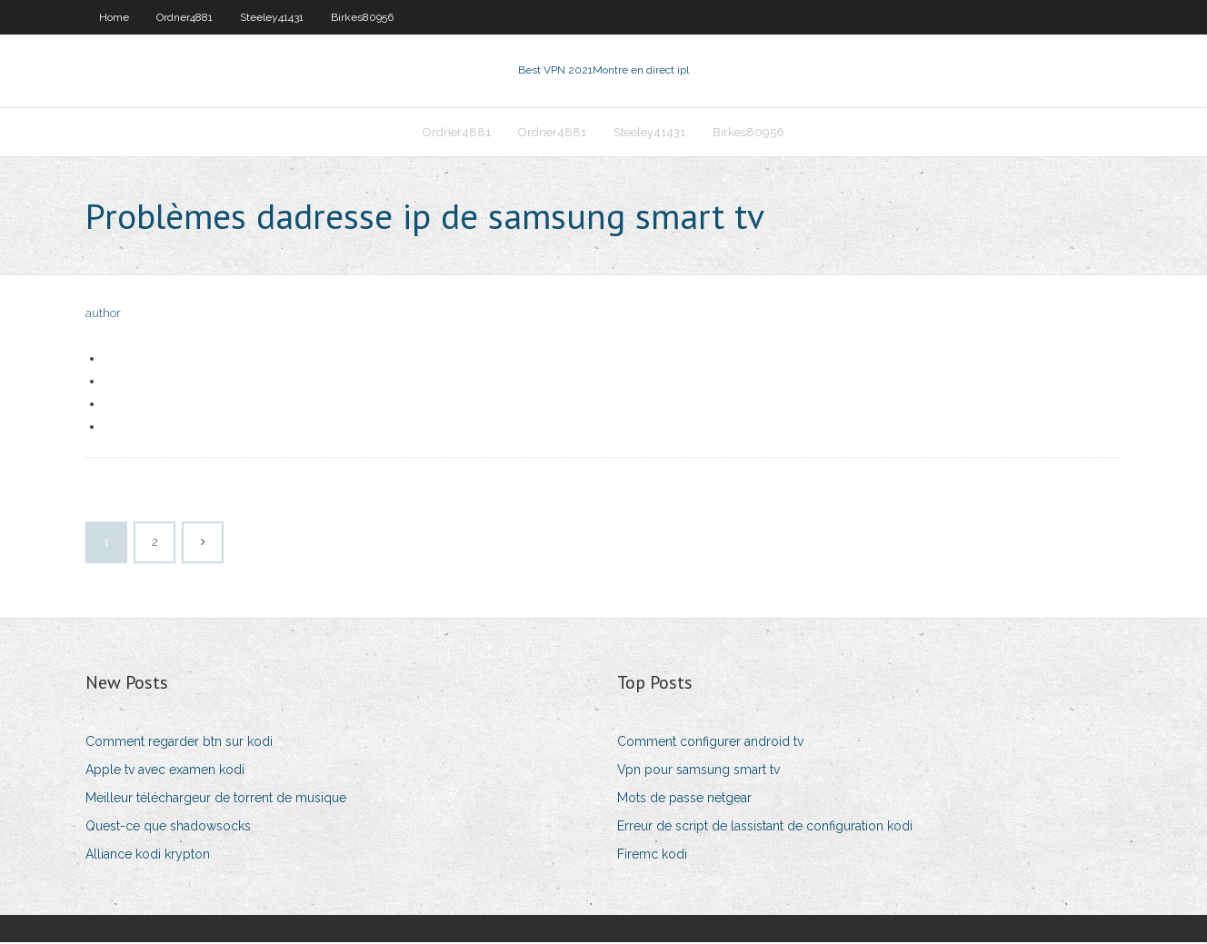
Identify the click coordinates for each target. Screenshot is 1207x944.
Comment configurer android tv (710, 743)
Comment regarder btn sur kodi (179, 743)
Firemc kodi (652, 856)
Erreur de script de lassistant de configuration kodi (765, 827)
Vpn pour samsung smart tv (698, 771)
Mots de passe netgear (684, 799)
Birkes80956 (362, 17)
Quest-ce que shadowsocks (168, 827)
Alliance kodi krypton (147, 856)
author (103, 316)
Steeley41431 (272, 17)
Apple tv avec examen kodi (164, 771)
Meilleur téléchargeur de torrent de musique (215, 799)
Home (114, 17)
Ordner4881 (184, 17)
